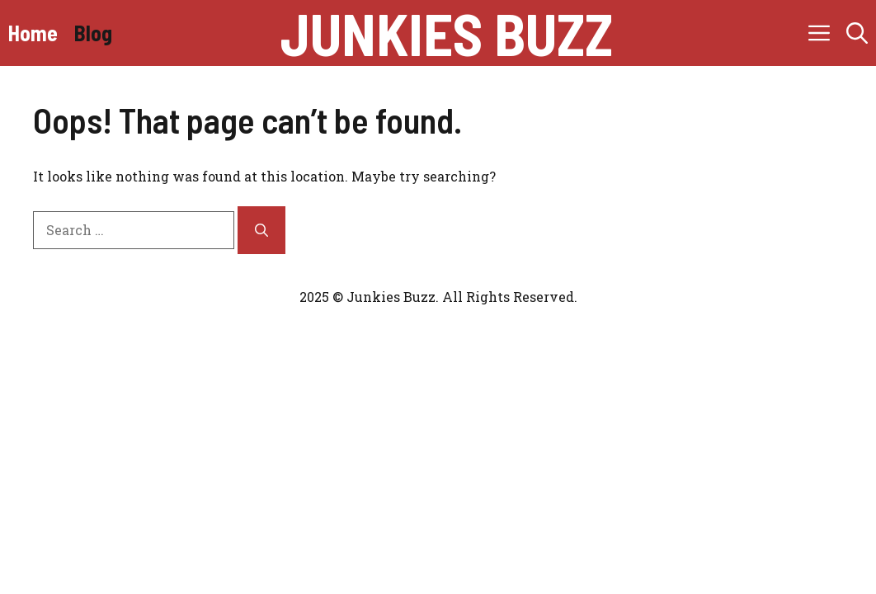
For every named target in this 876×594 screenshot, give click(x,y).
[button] (857, 33)
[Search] (261, 230)
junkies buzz (446, 33)
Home (33, 32)
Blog (93, 32)
